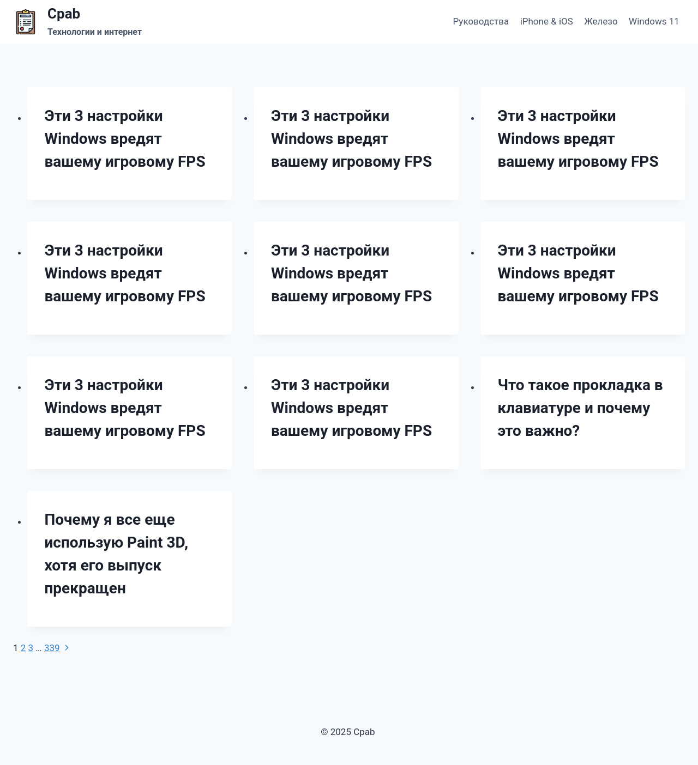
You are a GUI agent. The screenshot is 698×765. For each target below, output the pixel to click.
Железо (600, 21)
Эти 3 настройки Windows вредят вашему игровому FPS (125, 139)
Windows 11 (654, 21)
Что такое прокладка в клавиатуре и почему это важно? (580, 408)
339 (52, 647)
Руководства (481, 21)
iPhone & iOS (546, 21)
